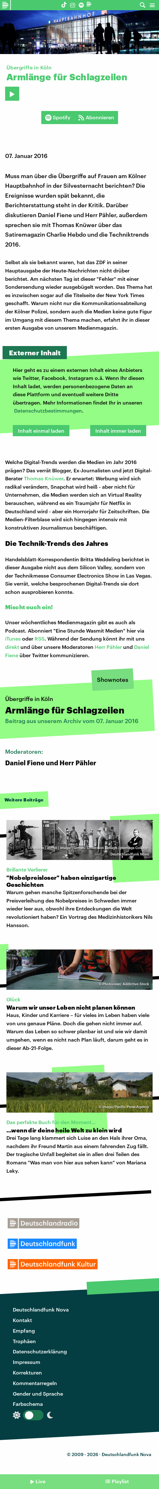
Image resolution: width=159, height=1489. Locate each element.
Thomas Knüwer (43, 478)
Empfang (24, 1330)
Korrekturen (27, 1372)
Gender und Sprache (38, 1394)
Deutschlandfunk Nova (41, 1309)
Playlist (120, 1481)
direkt (12, 647)
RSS (39, 638)
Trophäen (24, 1341)
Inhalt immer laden (118, 431)
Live (40, 1481)
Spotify (57, 117)
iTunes (13, 638)
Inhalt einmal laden (41, 431)
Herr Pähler (108, 647)
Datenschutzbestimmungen (48, 410)
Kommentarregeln (35, 1383)
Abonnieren (96, 117)
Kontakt (22, 1320)
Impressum (26, 1362)
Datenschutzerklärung (40, 1351)
